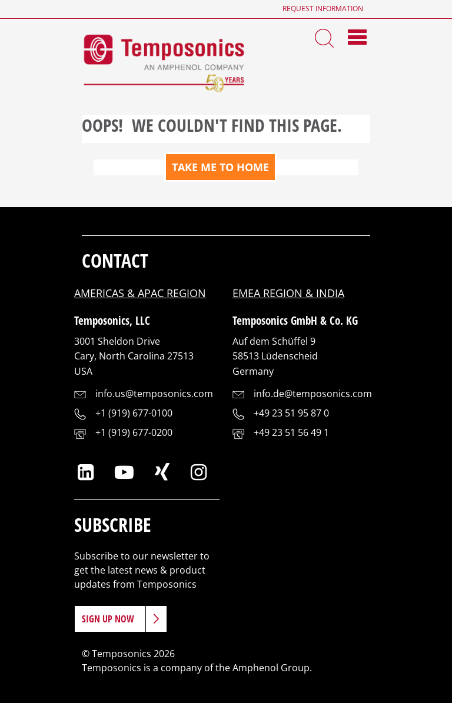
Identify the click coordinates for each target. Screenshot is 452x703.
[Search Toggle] (324, 37)
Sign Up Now (108, 618)
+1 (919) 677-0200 (133, 432)
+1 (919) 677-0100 (133, 413)
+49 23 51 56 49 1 (291, 432)
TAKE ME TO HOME (220, 167)
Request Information (322, 9)
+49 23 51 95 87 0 (291, 413)
